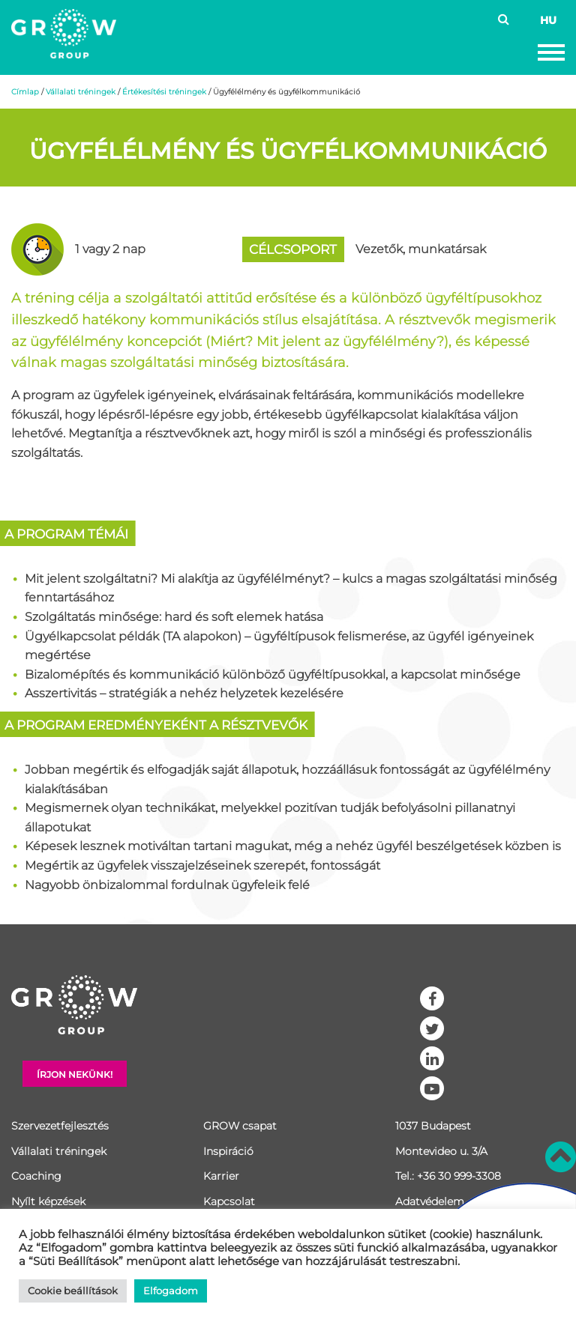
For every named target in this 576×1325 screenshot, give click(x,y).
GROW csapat (240, 1126)
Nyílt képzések (48, 1201)
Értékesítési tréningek (164, 92)
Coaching (36, 1176)
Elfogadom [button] (170, 1291)
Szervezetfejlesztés (60, 1126)
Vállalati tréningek (81, 92)
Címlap (25, 92)
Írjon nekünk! (74, 1074)
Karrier (221, 1176)
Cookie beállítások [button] (73, 1291)
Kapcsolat (229, 1201)
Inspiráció (228, 1151)
